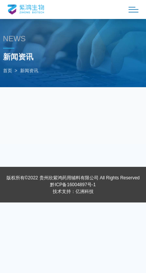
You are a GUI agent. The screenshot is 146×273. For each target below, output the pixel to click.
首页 (7, 71)
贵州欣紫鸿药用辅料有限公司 (69, 177)
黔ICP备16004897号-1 (73, 184)
